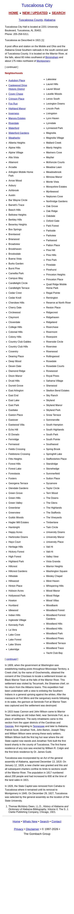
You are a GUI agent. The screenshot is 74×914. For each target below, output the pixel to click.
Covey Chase (16, 94)
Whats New (30, 821)
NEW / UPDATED (35, 12)
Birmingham (51, 57)
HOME (13, 12)
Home (16, 821)
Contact (56, 821)
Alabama (49, 20)
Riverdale (14, 123)
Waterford (14, 128)
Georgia (9, 726)
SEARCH (58, 12)
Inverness (14, 113)
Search (44, 821)
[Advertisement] (37, 876)
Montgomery (43, 61)
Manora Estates (17, 118)
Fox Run (13, 103)
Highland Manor (17, 108)
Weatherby (14, 138)
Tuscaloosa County (31, 20)
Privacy (18, 829)
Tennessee (39, 726)
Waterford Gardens (19, 133)
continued (11, 659)
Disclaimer (32, 829)
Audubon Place (17, 80)
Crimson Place (16, 99)
